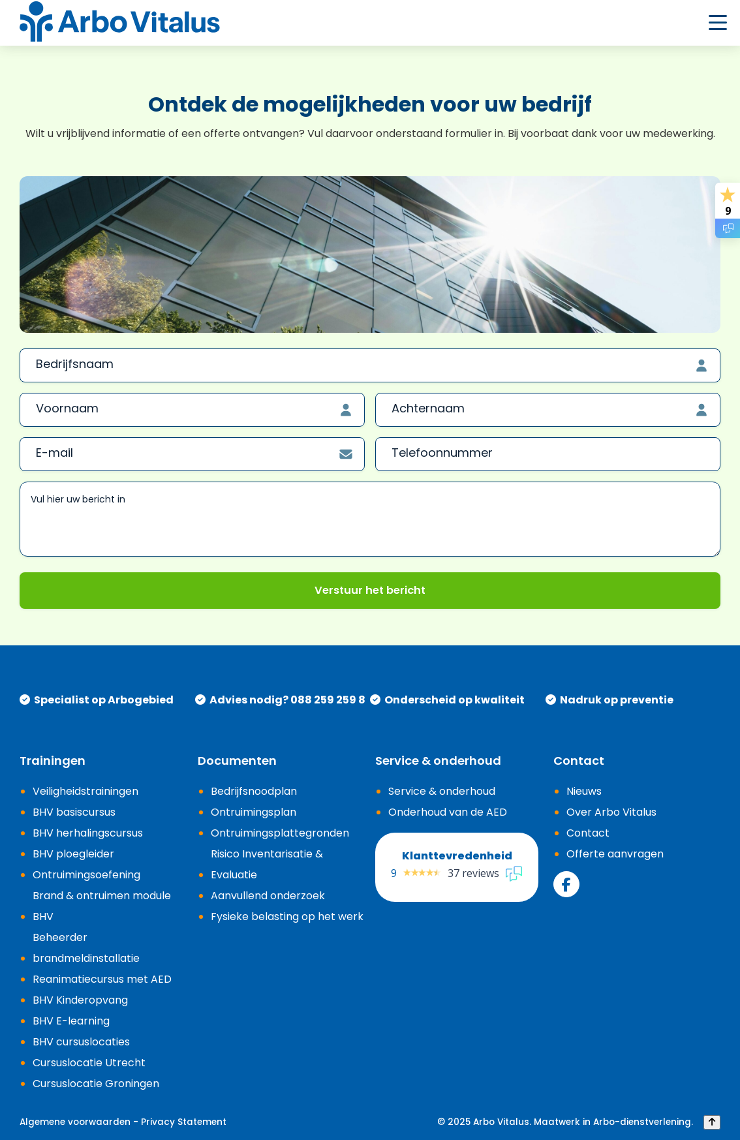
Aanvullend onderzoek (268, 895)
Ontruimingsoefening (86, 874)
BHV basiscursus (74, 812)
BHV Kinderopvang (80, 1000)
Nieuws (584, 791)
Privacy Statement (183, 1122)
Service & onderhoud (441, 791)
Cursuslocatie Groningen (96, 1083)
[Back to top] (711, 1122)
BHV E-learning (71, 1020)
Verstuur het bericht (370, 590)
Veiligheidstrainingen (85, 791)
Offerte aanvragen (615, 853)
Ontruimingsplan (253, 812)
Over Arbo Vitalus (611, 812)
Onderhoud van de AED (447, 812)
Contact (587, 832)
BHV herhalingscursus (88, 832)
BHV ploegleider (73, 853)
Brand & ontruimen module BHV (102, 906)
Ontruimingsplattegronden (280, 832)
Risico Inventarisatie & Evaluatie (267, 864)
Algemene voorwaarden (75, 1122)
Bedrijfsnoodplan (254, 791)
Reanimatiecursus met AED (102, 979)
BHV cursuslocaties (81, 1041)
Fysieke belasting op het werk (287, 916)
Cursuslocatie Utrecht (89, 1062)
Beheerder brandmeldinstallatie (86, 948)
